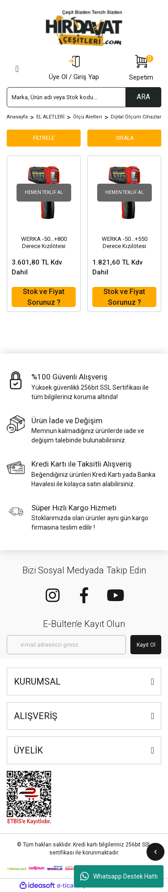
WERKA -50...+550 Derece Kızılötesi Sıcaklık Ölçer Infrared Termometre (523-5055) (125, 243)
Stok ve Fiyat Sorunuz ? (44, 297)
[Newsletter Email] (66, 644)
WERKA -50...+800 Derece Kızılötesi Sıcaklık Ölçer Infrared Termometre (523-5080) (44, 243)
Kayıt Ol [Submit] (146, 645)
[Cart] (141, 69)
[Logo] (84, 28)
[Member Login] (74, 69)
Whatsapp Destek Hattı (119, 876)
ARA (143, 97)
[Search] (84, 97)
